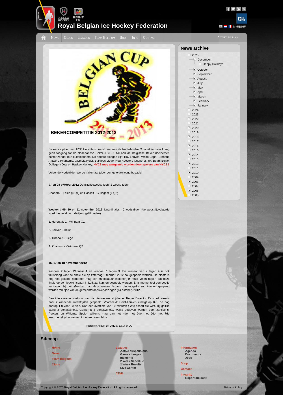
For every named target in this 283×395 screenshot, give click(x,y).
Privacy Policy (233, 387)
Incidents (126, 357)
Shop (123, 37)
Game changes (130, 354)
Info (135, 37)
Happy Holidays (213, 64)
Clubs (68, 37)
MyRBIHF (239, 26)
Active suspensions (134, 351)
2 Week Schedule (132, 361)
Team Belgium (105, 37)
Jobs (188, 357)
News (55, 37)
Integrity (186, 374)
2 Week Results (131, 364)
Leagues (84, 37)
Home (56, 347)
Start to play (228, 37)
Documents (193, 354)
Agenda (190, 351)
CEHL (120, 373)
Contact (149, 37)
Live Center (128, 367)
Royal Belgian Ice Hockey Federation (113, 25)
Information (189, 347)
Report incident (196, 378)
